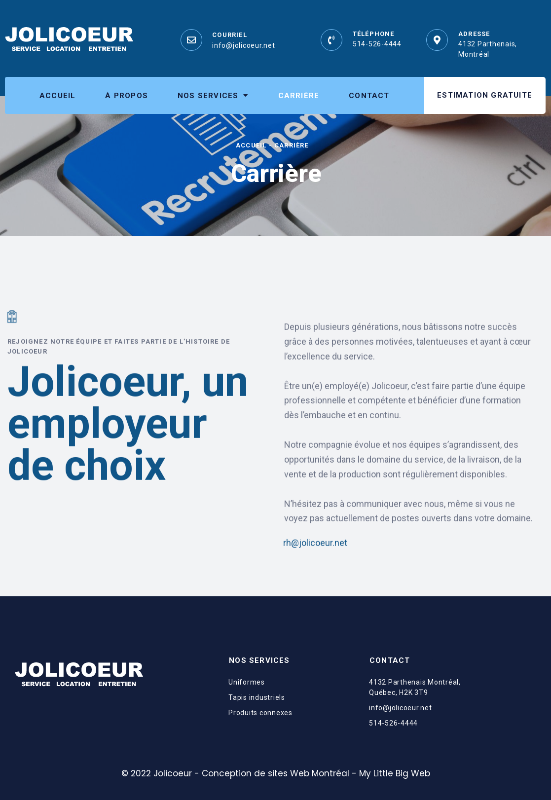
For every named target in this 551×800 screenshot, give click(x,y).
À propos (126, 95)
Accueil (57, 95)
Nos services (213, 95)
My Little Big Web (394, 773)
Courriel (229, 34)
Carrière (299, 95)
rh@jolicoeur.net (315, 569)
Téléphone (374, 33)
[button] (484, 95)
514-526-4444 (377, 44)
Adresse (474, 33)
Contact (369, 95)
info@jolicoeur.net (243, 45)
